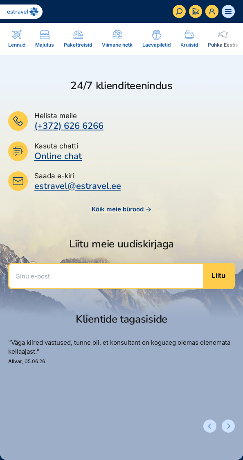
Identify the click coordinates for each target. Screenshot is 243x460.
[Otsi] (179, 11)
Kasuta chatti (56, 146)
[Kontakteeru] (195, 11)
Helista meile (55, 116)
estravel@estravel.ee (77, 186)
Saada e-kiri (54, 176)
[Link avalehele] (21, 11)
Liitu (218, 276)
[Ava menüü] (228, 11)
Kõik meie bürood (122, 209)
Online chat (58, 156)
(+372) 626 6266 (69, 126)
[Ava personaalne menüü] (211, 11)
